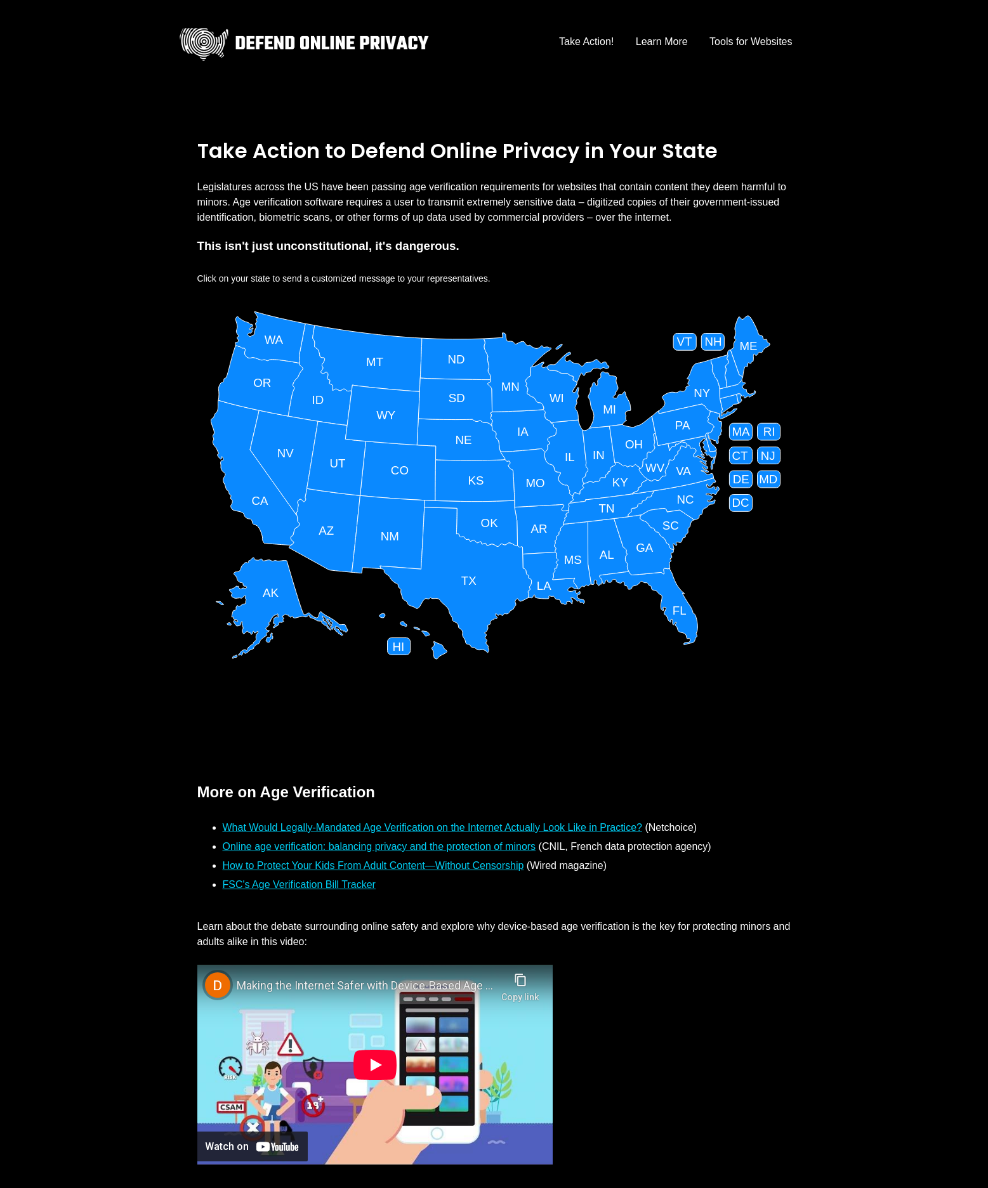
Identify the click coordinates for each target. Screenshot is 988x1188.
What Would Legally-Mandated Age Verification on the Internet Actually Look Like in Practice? (432, 827)
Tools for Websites (750, 41)
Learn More (662, 41)
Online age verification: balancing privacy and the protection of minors (379, 846)
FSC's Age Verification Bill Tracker (299, 884)
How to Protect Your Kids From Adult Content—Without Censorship (373, 865)
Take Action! (586, 41)
